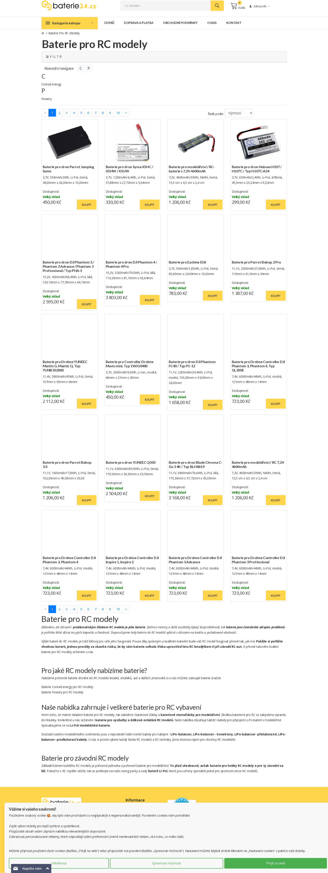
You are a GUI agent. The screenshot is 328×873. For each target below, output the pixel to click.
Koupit (86, 205)
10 (118, 113)
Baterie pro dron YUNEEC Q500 (130, 462)
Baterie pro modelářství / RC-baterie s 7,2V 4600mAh (192, 169)
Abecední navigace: (59, 68)
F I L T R (53, 57)
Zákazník (259, 6)
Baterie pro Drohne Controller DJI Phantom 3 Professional (258, 560)
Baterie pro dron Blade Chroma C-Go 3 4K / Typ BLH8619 (195, 464)
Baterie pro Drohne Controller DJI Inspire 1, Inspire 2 (132, 560)
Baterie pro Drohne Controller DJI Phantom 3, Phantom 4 (69, 560)
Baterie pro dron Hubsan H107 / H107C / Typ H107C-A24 (257, 169)
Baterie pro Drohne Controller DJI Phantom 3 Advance (195, 560)
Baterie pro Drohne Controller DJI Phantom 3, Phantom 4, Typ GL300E (258, 366)
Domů (109, 23)
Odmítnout (59, 863)
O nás (212, 23)
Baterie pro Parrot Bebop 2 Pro (256, 262)
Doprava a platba (138, 23)
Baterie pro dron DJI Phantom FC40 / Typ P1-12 (192, 364)
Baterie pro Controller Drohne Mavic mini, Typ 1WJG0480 (129, 364)
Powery (46, 99)
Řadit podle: (216, 114)
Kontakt (234, 23)
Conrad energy (51, 85)
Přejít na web (275, 863)
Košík (237, 6)
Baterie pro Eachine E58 (187, 262)
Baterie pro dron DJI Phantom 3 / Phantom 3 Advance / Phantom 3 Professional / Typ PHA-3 (68, 266)
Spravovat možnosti (166, 863)
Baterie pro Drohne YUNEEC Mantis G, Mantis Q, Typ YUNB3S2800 (65, 366)
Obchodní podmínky (180, 23)
